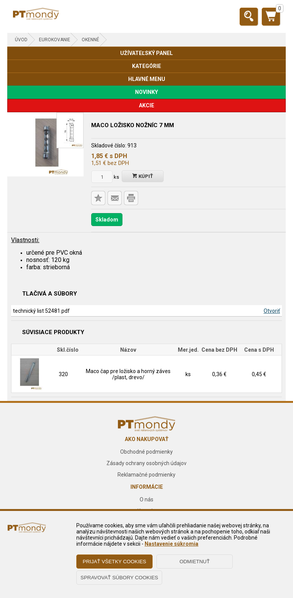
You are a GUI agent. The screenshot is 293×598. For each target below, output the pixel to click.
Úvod (21, 39)
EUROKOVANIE (54, 39)
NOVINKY (146, 92)
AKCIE (146, 105)
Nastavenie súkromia (171, 544)
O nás (146, 499)
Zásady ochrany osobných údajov (146, 463)
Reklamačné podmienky (146, 475)
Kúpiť (142, 176)
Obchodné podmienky (146, 452)
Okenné (90, 39)
